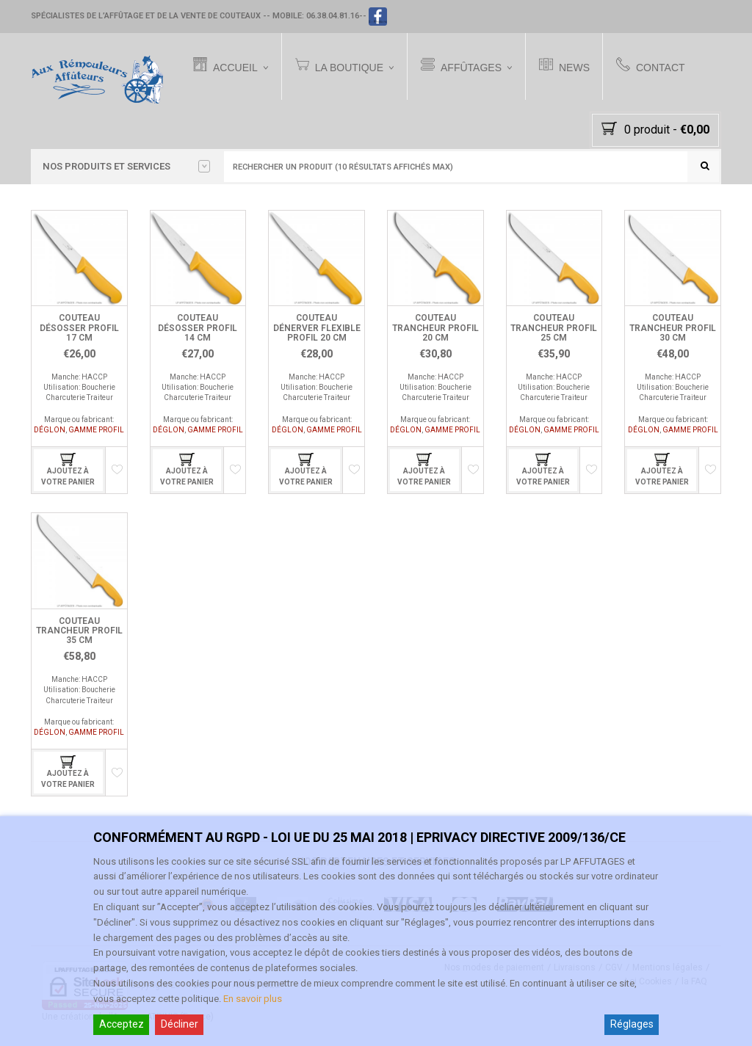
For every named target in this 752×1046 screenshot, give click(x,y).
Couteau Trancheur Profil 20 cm (435, 327)
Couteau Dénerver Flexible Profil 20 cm (317, 327)
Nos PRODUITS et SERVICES (126, 166)
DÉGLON (49, 430)
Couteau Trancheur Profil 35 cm (79, 630)
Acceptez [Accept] (121, 1024)
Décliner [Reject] (179, 1024)
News (564, 66)
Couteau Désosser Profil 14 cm (197, 327)
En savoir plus (252, 998)
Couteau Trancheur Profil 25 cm (553, 327)
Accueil (225, 66)
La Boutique (339, 66)
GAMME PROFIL (96, 430)
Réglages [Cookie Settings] (632, 1024)
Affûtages (461, 66)
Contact (650, 66)
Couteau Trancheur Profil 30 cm (672, 327)
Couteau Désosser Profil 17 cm (79, 327)
